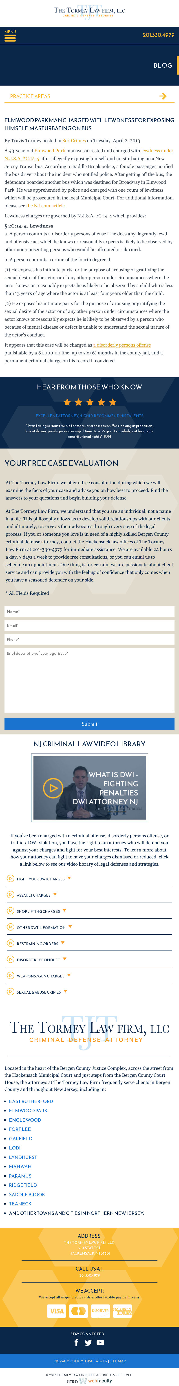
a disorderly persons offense (122, 345)
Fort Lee (20, 1129)
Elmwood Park (49, 151)
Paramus (20, 1175)
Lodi (14, 1147)
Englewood (25, 1119)
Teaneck (20, 1203)
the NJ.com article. (46, 206)
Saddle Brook (27, 1194)
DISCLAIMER (96, 1361)
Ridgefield (23, 1185)
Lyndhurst (23, 1157)
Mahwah (20, 1166)
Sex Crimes (74, 141)
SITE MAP (117, 1361)
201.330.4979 (159, 34)
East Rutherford (31, 1101)
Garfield (20, 1138)
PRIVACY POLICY (68, 1361)
